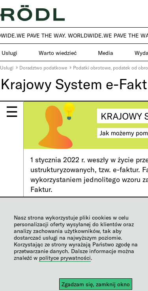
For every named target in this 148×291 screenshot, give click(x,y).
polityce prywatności (65, 257)
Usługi (6, 67)
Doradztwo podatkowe (43, 67)
